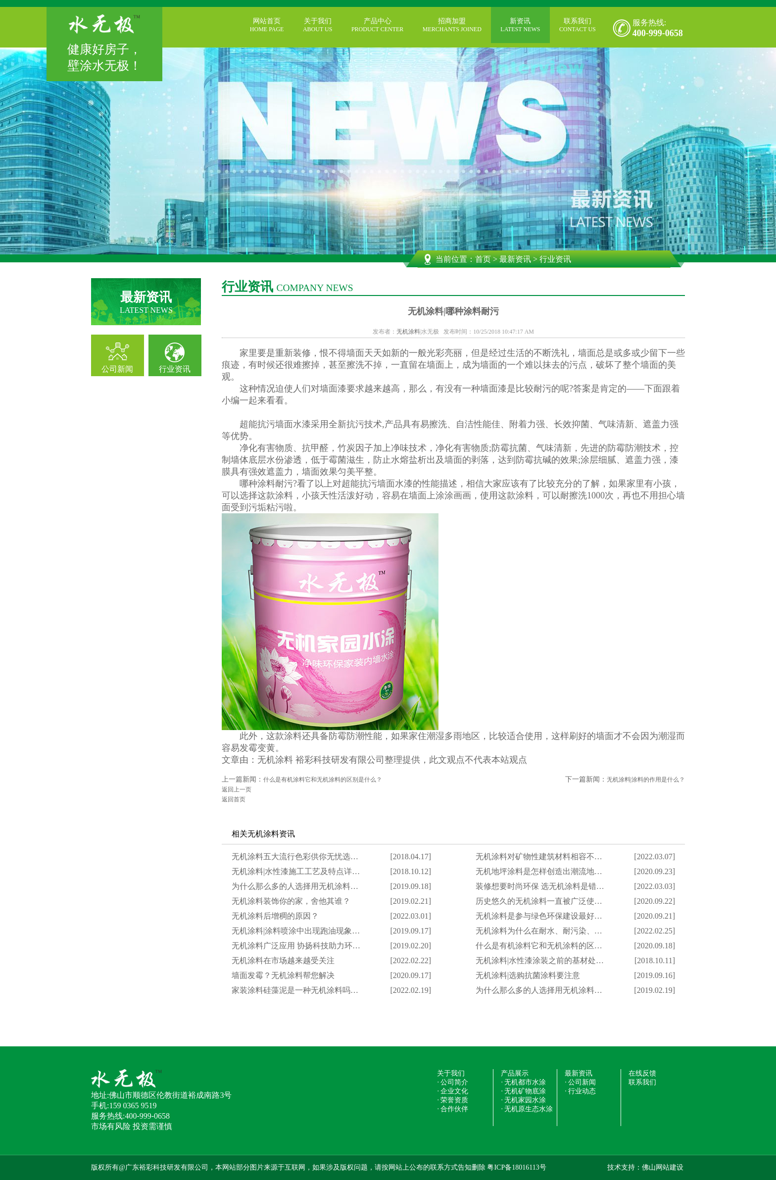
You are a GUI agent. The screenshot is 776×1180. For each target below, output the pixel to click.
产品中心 (377, 25)
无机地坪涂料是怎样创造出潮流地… (539, 871)
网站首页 (267, 25)
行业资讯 (175, 369)
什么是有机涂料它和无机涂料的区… (539, 945)
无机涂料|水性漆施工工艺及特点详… (296, 871)
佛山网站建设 (662, 1167)
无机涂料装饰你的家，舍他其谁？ (291, 901)
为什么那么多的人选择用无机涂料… (295, 886)
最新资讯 (515, 259)
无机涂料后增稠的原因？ (275, 916)
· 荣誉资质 (452, 1100)
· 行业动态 (580, 1091)
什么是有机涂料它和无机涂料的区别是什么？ (322, 779)
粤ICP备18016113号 (516, 1167)
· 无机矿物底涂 (523, 1091)
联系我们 (577, 25)
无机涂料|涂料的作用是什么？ (646, 779)
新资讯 (520, 25)
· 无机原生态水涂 (527, 1109)
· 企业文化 (452, 1091)
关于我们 (317, 25)
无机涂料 (408, 331)
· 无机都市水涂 (523, 1082)
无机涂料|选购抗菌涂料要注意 (528, 975)
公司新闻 (117, 369)
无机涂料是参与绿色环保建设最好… (539, 916)
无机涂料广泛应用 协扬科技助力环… (296, 945)
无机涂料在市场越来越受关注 (283, 960)
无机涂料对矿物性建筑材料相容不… (539, 856)
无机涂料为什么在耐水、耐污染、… (539, 931)
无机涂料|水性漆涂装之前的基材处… (540, 960)
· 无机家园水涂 (523, 1100)
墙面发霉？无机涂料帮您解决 (283, 975)
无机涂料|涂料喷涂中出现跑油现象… (296, 931)
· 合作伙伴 (452, 1109)
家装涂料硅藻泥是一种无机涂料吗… (295, 990)
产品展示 (515, 1073)
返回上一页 (236, 789)
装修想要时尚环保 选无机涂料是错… (540, 886)
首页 (483, 259)
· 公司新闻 (580, 1082)
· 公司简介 (452, 1082)
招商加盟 (452, 25)
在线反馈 (642, 1073)
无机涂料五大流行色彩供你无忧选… (295, 856)
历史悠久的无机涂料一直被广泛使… (539, 901)
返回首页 (233, 799)
